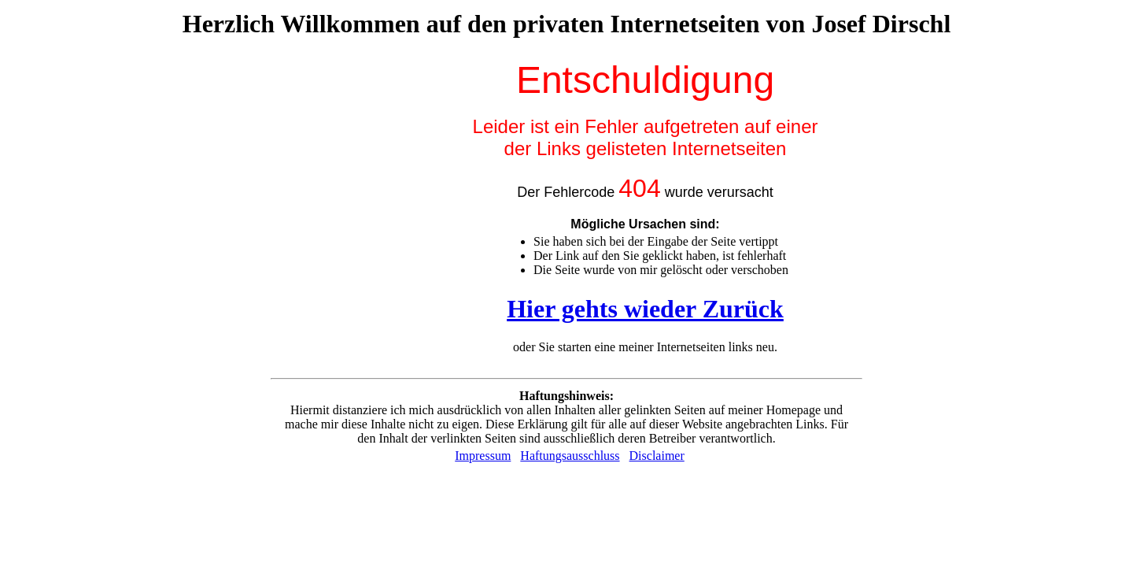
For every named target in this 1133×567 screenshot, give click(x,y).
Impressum (483, 455)
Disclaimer (657, 455)
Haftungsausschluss (569, 455)
